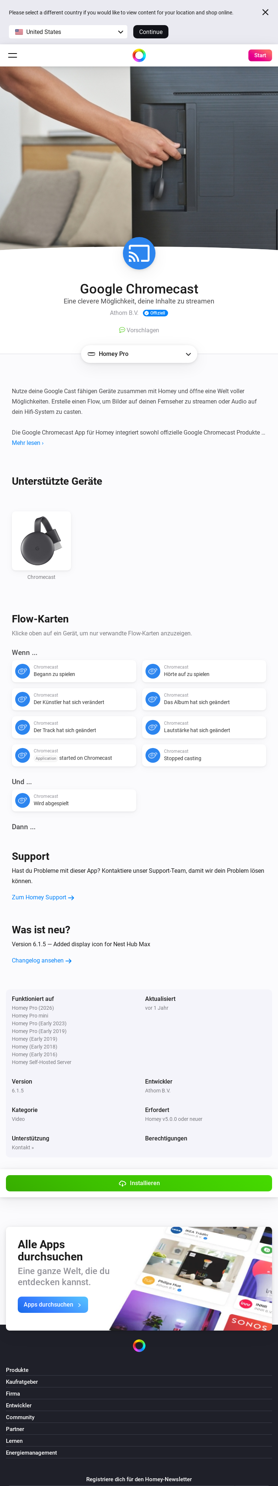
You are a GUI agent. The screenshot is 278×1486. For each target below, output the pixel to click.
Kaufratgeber (22, 1382)
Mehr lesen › (28, 442)
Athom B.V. (158, 1091)
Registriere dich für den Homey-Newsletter (139, 1479)
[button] (68, 31)
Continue (151, 31)
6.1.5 (18, 1091)
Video (18, 1119)
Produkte (17, 1370)
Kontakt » (23, 1147)
